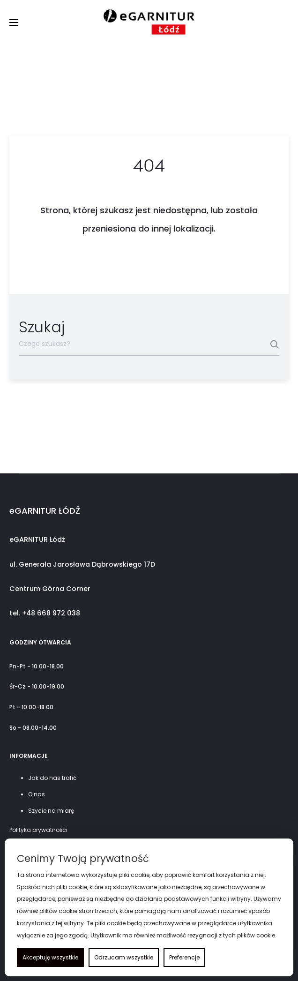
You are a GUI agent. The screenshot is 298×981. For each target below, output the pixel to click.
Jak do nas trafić (52, 778)
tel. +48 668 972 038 (44, 613)
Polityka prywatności (38, 830)
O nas (36, 794)
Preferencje (184, 957)
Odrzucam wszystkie (123, 957)
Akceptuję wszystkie (50, 957)
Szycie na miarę (51, 811)
